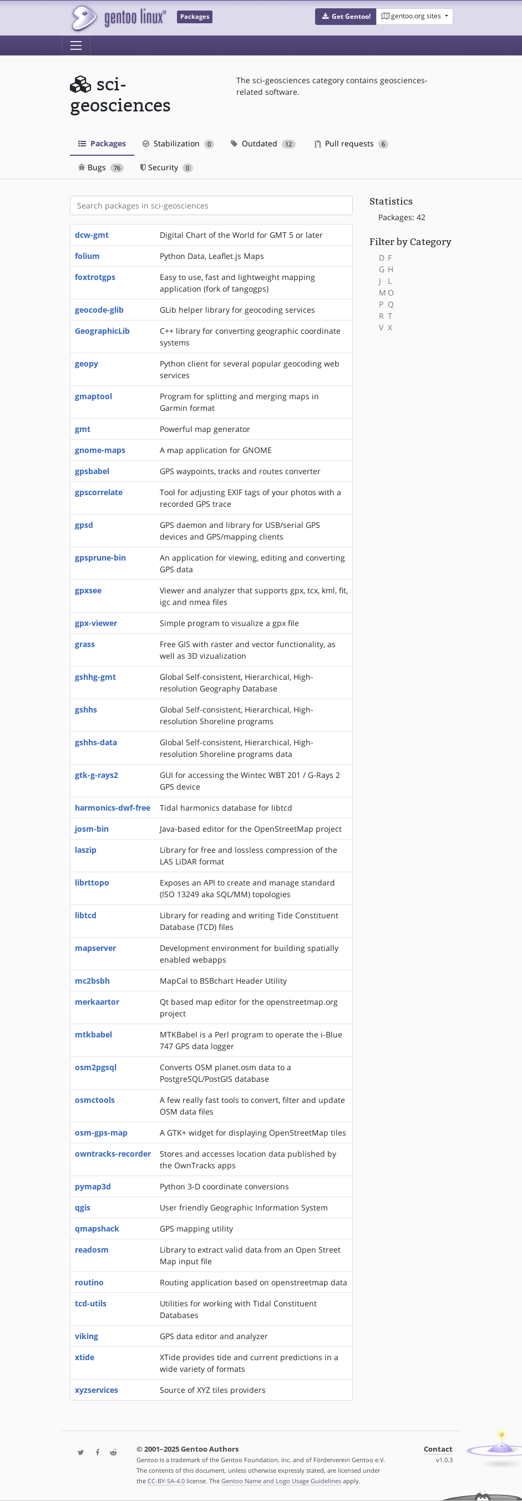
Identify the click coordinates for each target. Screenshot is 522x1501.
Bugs (101, 167)
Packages (102, 143)
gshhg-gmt (95, 676)
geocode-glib (99, 309)
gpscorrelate (99, 492)
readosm (92, 1249)
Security (166, 167)
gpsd (84, 525)
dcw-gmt (92, 235)
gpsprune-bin (100, 557)
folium (87, 256)
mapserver (95, 948)
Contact (438, 1449)
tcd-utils (91, 1303)
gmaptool (93, 396)
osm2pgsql (95, 1067)
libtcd (86, 915)
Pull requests (352, 143)
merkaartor (97, 1001)
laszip (86, 849)
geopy (86, 363)
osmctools (95, 1100)
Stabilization (179, 143)
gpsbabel (92, 471)
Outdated (263, 143)
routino (89, 1282)
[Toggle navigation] (76, 45)
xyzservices (96, 1390)
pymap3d (93, 1186)
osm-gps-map (101, 1132)
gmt (82, 429)
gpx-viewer (96, 623)
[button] (346, 16)
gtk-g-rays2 (96, 775)
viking (86, 1336)
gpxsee (88, 590)
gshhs (86, 709)
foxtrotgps (95, 277)
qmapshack (97, 1228)
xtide (84, 1357)
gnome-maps (100, 450)
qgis (82, 1207)
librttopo (92, 882)
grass (85, 644)
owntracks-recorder (113, 1153)
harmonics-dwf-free (112, 807)
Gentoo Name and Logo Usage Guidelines (281, 1481)
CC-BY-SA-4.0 (166, 1481)
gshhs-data (96, 742)
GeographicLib (102, 330)
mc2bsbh (92, 980)
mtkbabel (93, 1034)
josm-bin (92, 828)
